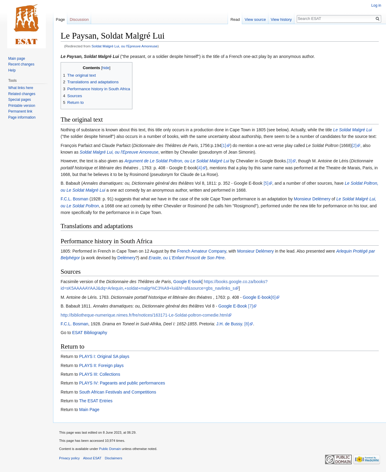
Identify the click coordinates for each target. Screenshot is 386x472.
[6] (273, 297)
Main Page (89, 409)
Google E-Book (232, 306)
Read (235, 19)
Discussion (79, 19)
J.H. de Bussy (229, 323)
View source (255, 19)
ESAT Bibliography (89, 332)
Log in (376, 5)
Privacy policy (69, 458)
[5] (266, 183)
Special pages (19, 99)
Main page (16, 58)
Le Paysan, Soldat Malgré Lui (90, 56)
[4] (199, 167)
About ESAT (92, 458)
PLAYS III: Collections (99, 374)
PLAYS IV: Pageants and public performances (122, 383)
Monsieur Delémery (312, 198)
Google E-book (187, 281)
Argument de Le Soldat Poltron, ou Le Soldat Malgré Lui (177, 160)
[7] (250, 306)
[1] (223, 145)
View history (281, 19)
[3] (289, 160)
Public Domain (110, 449)
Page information (22, 117)
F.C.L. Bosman (74, 198)
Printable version (21, 106)
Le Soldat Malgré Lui (352, 129)
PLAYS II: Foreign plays (101, 365)
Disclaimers (113, 458)
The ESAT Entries (95, 400)
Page (60, 19)
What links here (20, 88)
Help (12, 70)
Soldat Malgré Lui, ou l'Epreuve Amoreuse (125, 46)
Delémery (126, 257)
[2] (354, 145)
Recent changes (21, 64)
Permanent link (20, 111)
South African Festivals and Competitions (117, 392)
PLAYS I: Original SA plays (104, 356)
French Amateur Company (201, 251)
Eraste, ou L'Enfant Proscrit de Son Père (187, 257)
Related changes (21, 94)
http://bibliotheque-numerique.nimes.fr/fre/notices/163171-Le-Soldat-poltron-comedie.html (144, 315)
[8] (246, 323)
